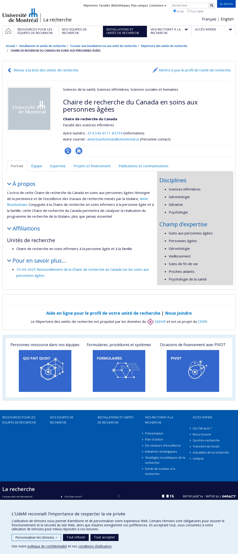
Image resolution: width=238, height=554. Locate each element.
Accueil (10, 46)
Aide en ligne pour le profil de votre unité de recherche (103, 313)
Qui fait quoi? (73, 497)
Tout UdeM (195, 11)
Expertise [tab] (58, 166)
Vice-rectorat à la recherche (159, 419)
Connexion (157, 5)
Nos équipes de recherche (61, 419)
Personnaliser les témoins (36, 537)
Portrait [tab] (17, 166)
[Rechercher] (212, 5)
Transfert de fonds (206, 446)
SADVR (156, 321)
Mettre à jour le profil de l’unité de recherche (195, 70)
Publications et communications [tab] (144, 166)
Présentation (154, 433)
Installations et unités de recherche (42, 46)
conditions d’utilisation (95, 546)
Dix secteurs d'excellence (163, 445)
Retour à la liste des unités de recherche (45, 70)
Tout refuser (75, 537)
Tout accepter (104, 537)
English (227, 19)
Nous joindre (178, 313)
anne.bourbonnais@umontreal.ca (113, 139)
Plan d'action (154, 439)
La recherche (57, 19)
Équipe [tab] (36, 166)
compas (198, 458)
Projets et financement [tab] (92, 166)
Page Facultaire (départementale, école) (68, 150)
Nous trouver (202, 434)
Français (209, 19)
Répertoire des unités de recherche (164, 46)
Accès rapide (202, 417)
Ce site (178, 11)
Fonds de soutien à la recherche (160, 471)
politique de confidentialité (47, 546)
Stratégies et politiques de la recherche (165, 460)
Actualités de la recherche (211, 452)
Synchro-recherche (206, 440)
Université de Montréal (20, 15)
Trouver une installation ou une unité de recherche (103, 46)
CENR (202, 321)
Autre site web (79, 150)
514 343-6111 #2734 (105, 133)
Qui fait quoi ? (202, 428)
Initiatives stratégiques (161, 451)
